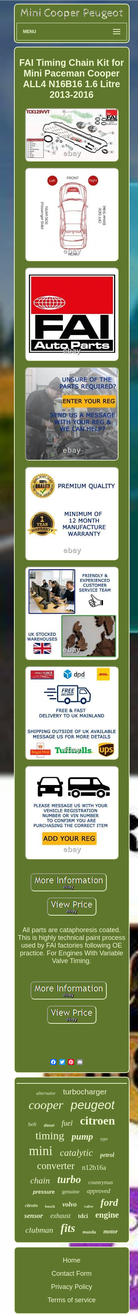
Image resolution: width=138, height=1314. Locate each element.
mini (41, 1151)
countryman (100, 1182)
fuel (66, 1123)
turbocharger (85, 1091)
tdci (83, 1215)
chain (40, 1180)
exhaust (60, 1215)
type (104, 1138)
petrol (107, 1155)
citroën (31, 1205)
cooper (46, 1105)
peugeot (92, 1105)
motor (110, 1231)
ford (109, 1202)
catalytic (76, 1152)
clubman (39, 1230)
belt (32, 1124)
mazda (89, 1232)
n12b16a (94, 1167)
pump (82, 1136)
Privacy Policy (71, 1286)
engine (107, 1214)
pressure (43, 1192)
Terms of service (71, 1300)
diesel (49, 1125)
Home (71, 1260)
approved (98, 1190)
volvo (69, 1204)
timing (49, 1135)
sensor (33, 1215)
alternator (46, 1093)
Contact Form (72, 1273)
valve (88, 1206)
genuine (70, 1191)
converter (56, 1165)
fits (68, 1228)
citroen (97, 1120)
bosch (50, 1206)
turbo (69, 1179)
